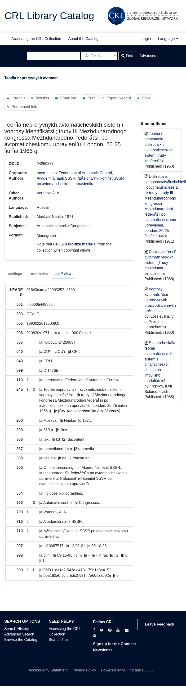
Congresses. (81, 226)
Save (146, 98)
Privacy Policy (84, 670)
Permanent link (24, 107)
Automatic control (51, 226)
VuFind (128, 670)
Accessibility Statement (48, 670)
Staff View (63, 274)
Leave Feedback (159, 624)
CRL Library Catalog (49, 15)
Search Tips (59, 640)
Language (168, 39)
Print (91, 98)
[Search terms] (53, 56)
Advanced (147, 56)
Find (127, 56)
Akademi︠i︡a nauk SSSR (56, 178)
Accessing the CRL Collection (36, 39)
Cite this (18, 98)
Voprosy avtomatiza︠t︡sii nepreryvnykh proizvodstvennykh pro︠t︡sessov (160, 300)
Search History (16, 629)
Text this (42, 98)
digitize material (82, 244)
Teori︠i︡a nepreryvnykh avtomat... (32, 78)
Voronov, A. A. (48, 193)
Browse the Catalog (20, 640)
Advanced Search (19, 634)
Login (146, 39)
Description (39, 274)
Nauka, (58, 217)
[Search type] (99, 56)
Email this (68, 98)
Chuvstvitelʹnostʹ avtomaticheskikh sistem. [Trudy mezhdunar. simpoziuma (160, 262)
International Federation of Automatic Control (74, 173)
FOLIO (148, 670)
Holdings (15, 274)
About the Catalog (83, 39)
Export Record (119, 98)
